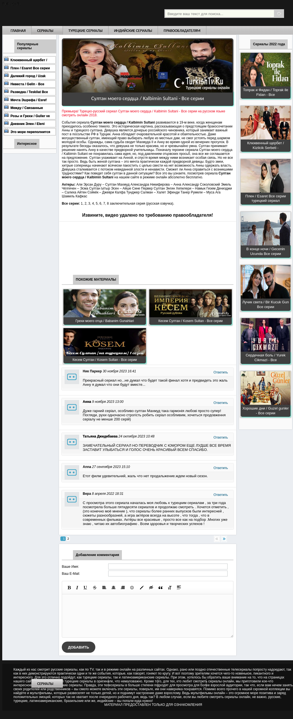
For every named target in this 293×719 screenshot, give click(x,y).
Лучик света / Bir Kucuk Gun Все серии (265, 304)
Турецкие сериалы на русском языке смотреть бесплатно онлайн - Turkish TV (54, 13)
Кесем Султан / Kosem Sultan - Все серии (190, 321)
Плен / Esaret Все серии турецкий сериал (265, 198)
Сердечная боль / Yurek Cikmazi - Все (266, 357)
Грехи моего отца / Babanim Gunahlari (104, 321)
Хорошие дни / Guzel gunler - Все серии (265, 410)
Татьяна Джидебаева (100, 436)
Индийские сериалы (133, 30)
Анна (87, 402)
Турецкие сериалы (85, 30)
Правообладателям (182, 30)
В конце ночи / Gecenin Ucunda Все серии (265, 251)
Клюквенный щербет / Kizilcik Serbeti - (265, 145)
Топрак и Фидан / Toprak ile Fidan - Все (265, 92)
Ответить (221, 372)
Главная (18, 30)
